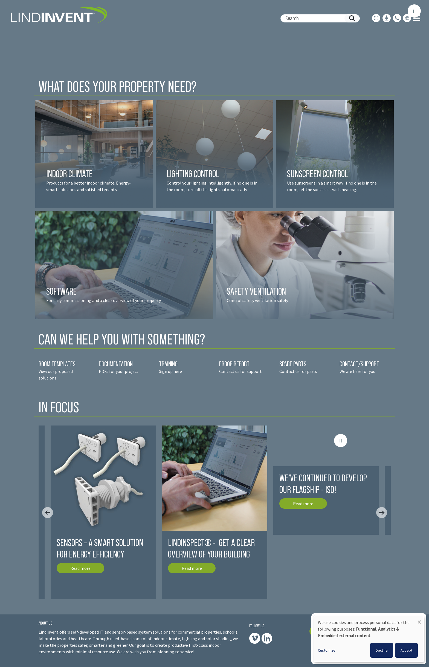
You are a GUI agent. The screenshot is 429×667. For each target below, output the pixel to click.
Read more (80, 568)
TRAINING (168, 364)
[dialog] (369, 639)
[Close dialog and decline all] (419, 619)
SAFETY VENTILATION (256, 291)
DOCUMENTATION (116, 364)
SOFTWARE (61, 291)
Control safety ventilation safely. (258, 300)
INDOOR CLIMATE (70, 173)
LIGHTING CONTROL (193, 173)
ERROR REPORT (234, 364)
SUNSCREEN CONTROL (317, 173)
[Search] (317, 18)
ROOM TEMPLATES (57, 364)
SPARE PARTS (292, 364)
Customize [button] (326, 650)
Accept (406, 650)
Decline (382, 650)
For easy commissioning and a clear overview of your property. (103, 300)
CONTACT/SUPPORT (360, 364)
